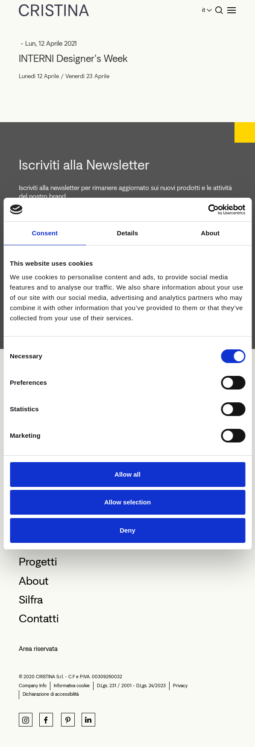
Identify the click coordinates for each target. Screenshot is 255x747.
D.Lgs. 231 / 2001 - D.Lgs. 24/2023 (131, 685)
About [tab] (210, 233)
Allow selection (127, 502)
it (203, 10)
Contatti (39, 618)
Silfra (31, 599)
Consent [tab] (45, 233)
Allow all (127, 474)
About (34, 581)
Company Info (33, 685)
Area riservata (38, 648)
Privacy (180, 685)
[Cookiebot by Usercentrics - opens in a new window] (207, 209)
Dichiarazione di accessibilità (51, 694)
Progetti (38, 561)
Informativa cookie (72, 685)
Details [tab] (127, 233)
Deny (127, 530)
